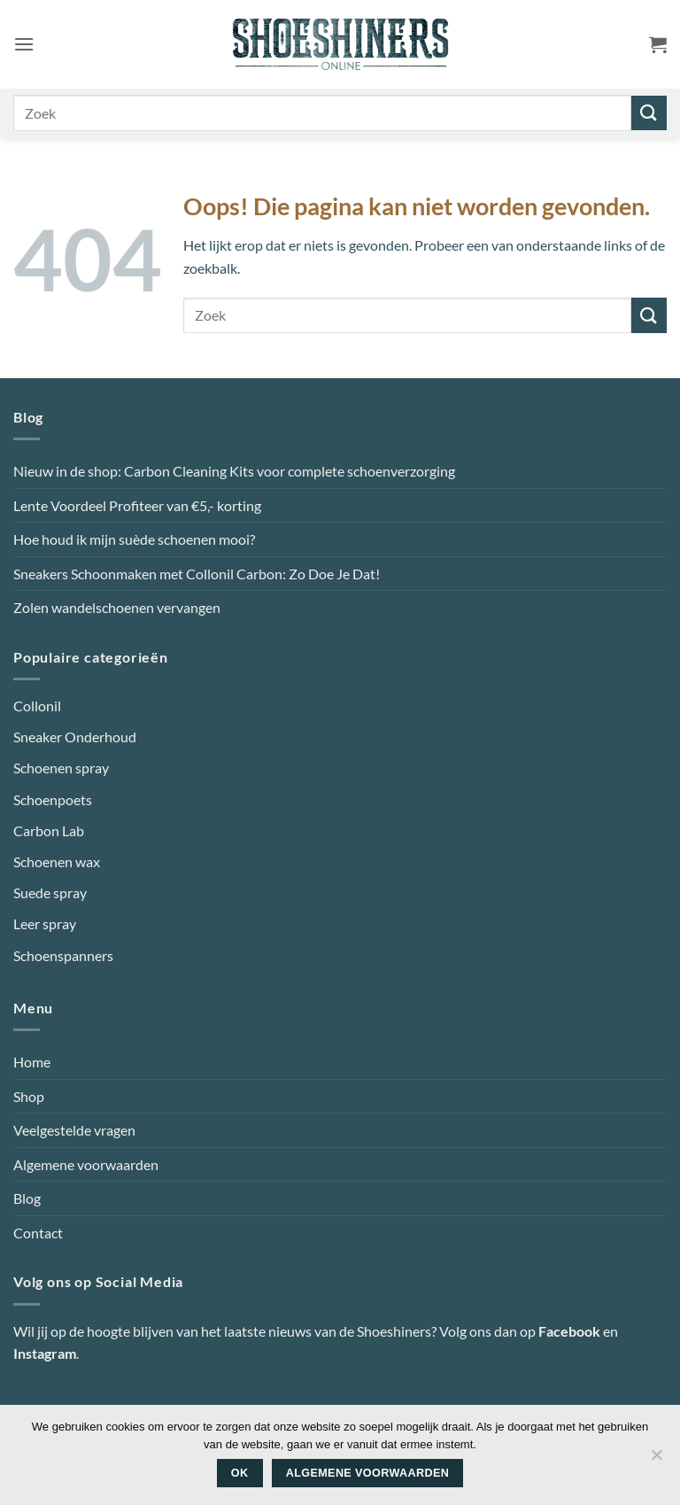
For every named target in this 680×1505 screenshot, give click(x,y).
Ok (240, 1473)
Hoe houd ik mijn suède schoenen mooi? (134, 539)
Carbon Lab (48, 830)
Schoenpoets (52, 799)
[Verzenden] (649, 113)
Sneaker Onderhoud (74, 736)
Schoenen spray (61, 767)
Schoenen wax (56, 861)
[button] (24, 44)
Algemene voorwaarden (85, 1164)
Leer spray (44, 923)
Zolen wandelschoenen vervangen (116, 607)
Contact (38, 1232)
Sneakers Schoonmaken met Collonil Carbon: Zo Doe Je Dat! (196, 573)
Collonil (37, 705)
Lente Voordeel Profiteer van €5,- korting (137, 505)
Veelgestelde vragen (74, 1129)
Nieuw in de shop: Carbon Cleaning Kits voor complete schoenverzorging (234, 470)
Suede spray (50, 892)
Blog (27, 1198)
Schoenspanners (63, 955)
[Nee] (656, 1460)
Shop (28, 1096)
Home (31, 1061)
